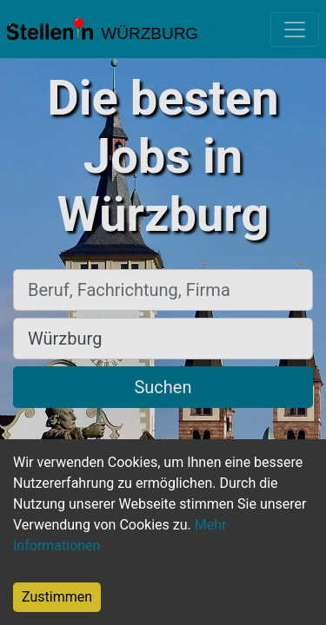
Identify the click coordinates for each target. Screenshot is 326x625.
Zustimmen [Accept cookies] (57, 597)
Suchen (162, 387)
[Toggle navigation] (294, 29)
